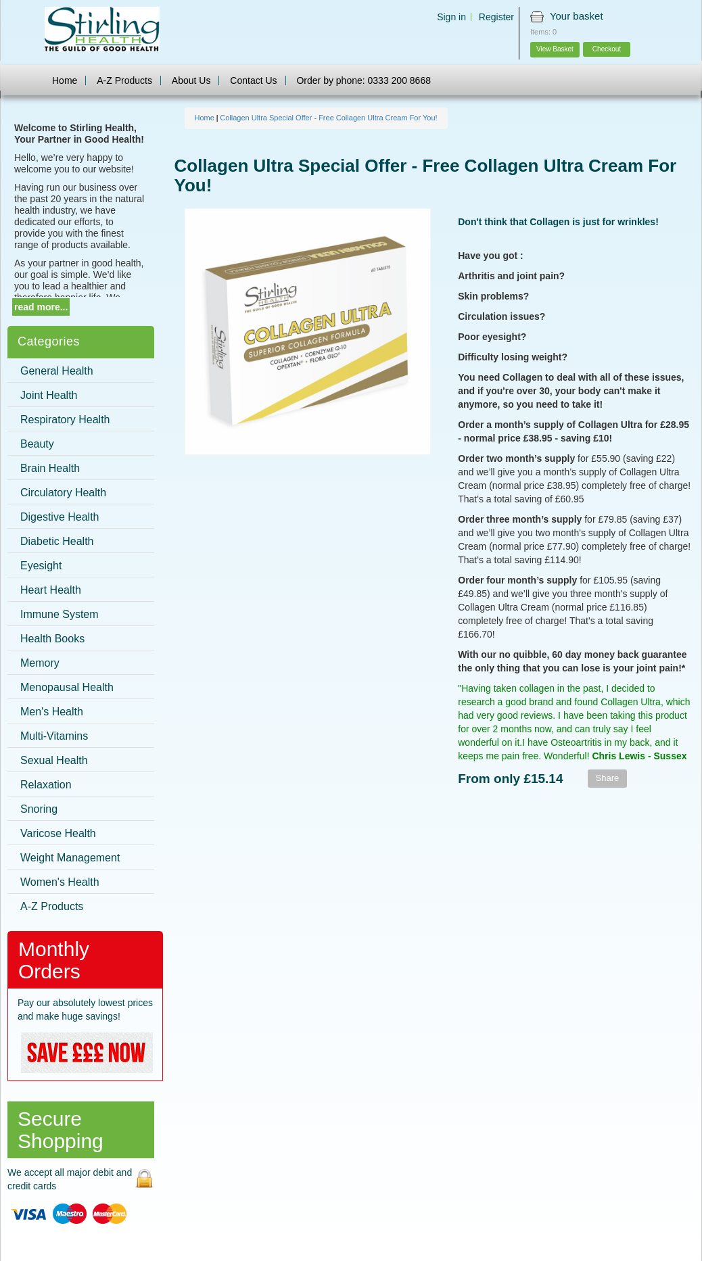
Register (496, 16)
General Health (56, 371)
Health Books (52, 638)
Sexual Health (54, 760)
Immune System (59, 614)
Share (607, 778)
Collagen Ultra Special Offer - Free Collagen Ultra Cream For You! (328, 118)
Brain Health (50, 468)
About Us (191, 80)
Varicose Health (58, 833)
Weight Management (70, 857)
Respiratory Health (65, 419)
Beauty (37, 444)
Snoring (38, 809)
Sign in (451, 16)
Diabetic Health (57, 541)
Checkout (606, 49)
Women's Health (59, 882)
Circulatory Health (63, 492)
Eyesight (41, 565)
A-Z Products (124, 80)
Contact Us (253, 80)
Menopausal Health (67, 687)
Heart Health (50, 590)
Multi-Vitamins (54, 736)
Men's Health (51, 711)
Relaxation (46, 784)
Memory (40, 663)
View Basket (555, 49)
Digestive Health (59, 517)
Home (64, 80)
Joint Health (49, 395)
